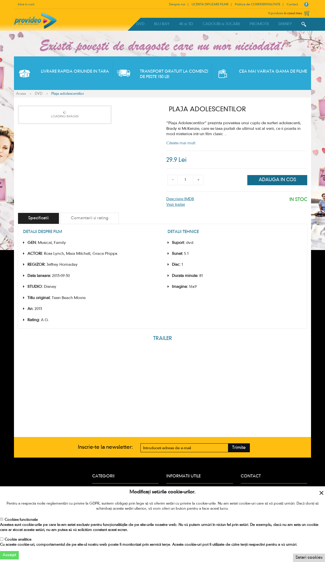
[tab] (38, 218)
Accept (9, 555)
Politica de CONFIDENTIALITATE (257, 4)
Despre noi (177, 4)
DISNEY (285, 24)
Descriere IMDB (180, 199)
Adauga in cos (277, 180)
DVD (140, 24)
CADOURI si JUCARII (221, 24)
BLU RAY (161, 24)
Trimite (239, 448)
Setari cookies (309, 558)
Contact (292, 4)
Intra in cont (26, 4)
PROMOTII (259, 24)
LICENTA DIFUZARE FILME (210, 4)
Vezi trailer (175, 205)
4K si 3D (186, 24)
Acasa (21, 94)
